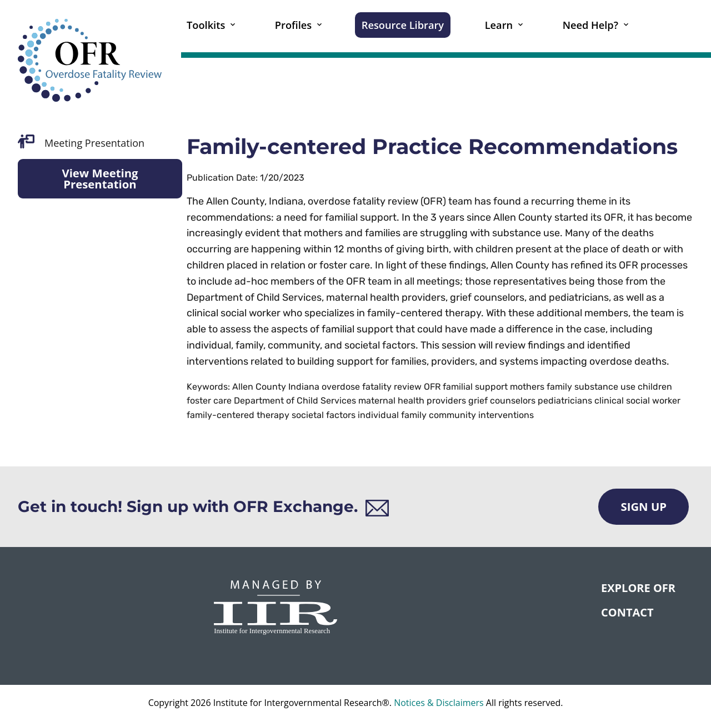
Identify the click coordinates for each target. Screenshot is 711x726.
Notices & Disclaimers (439, 703)
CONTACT (627, 612)
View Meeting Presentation (100, 178)
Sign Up (643, 506)
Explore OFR (638, 587)
